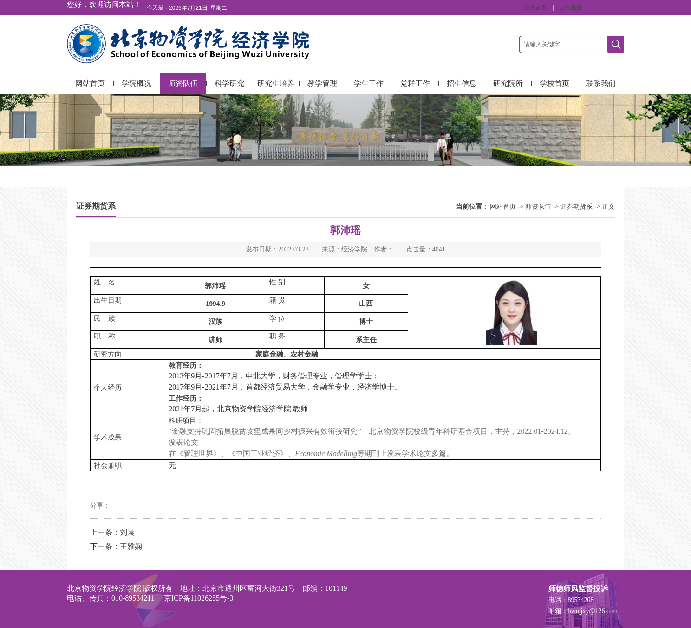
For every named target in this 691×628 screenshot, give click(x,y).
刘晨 (127, 532)
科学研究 (229, 83)
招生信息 (461, 83)
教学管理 (322, 83)
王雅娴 (131, 546)
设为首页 (536, 7)
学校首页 (554, 83)
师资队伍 (183, 83)
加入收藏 (571, 7)
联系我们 (601, 83)
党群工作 (415, 83)
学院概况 (136, 83)
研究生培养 (275, 83)
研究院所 (508, 83)
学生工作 (369, 83)
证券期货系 (576, 206)
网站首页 (90, 83)
